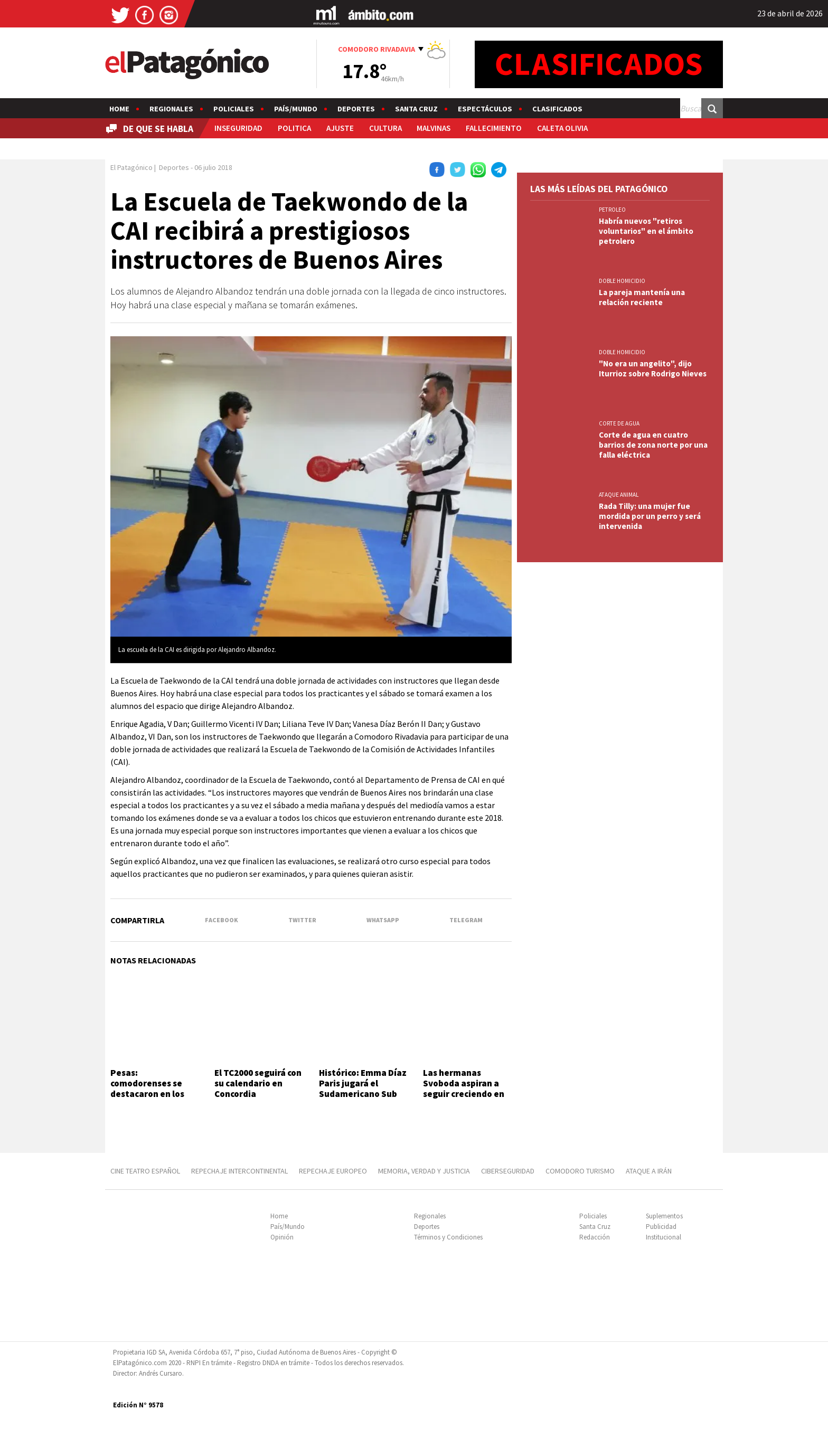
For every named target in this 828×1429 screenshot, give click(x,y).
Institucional (663, 1237)
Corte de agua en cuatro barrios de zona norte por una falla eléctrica (653, 445)
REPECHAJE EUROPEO (333, 1171)
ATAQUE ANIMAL (618, 494)
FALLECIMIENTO (494, 128)
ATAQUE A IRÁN (649, 1171)
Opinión (282, 1237)
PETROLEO (612, 209)
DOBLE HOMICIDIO (622, 281)
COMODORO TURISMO (580, 1171)
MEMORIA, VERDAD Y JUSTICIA (424, 1171)
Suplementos (664, 1216)
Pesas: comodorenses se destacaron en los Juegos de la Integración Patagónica (147, 1099)
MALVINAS (433, 128)
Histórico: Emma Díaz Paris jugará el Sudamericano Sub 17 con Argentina (363, 1089)
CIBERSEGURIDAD (507, 1171)
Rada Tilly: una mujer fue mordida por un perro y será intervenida (650, 516)
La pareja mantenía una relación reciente (642, 297)
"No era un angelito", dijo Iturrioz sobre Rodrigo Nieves (653, 368)
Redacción (594, 1237)
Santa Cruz (416, 108)
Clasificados (557, 108)
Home (119, 108)
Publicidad (661, 1226)
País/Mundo (295, 108)
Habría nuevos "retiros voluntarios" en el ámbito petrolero (646, 231)
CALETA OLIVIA (562, 128)
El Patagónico (131, 167)
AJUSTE (340, 128)
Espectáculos (485, 108)
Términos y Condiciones (448, 1237)
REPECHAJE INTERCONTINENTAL (239, 1171)
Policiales (233, 108)
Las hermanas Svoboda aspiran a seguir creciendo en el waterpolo (463, 1089)
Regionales (171, 108)
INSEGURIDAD (238, 128)
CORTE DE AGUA (619, 423)
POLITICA (294, 128)
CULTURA (385, 128)
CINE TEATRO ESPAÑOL (145, 1171)
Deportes (356, 108)
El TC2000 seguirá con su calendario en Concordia (258, 1083)
